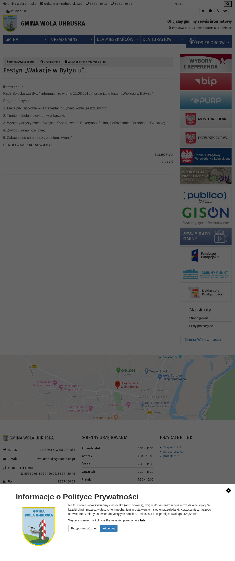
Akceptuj (109, 528)
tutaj (143, 520)
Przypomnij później (84, 528)
